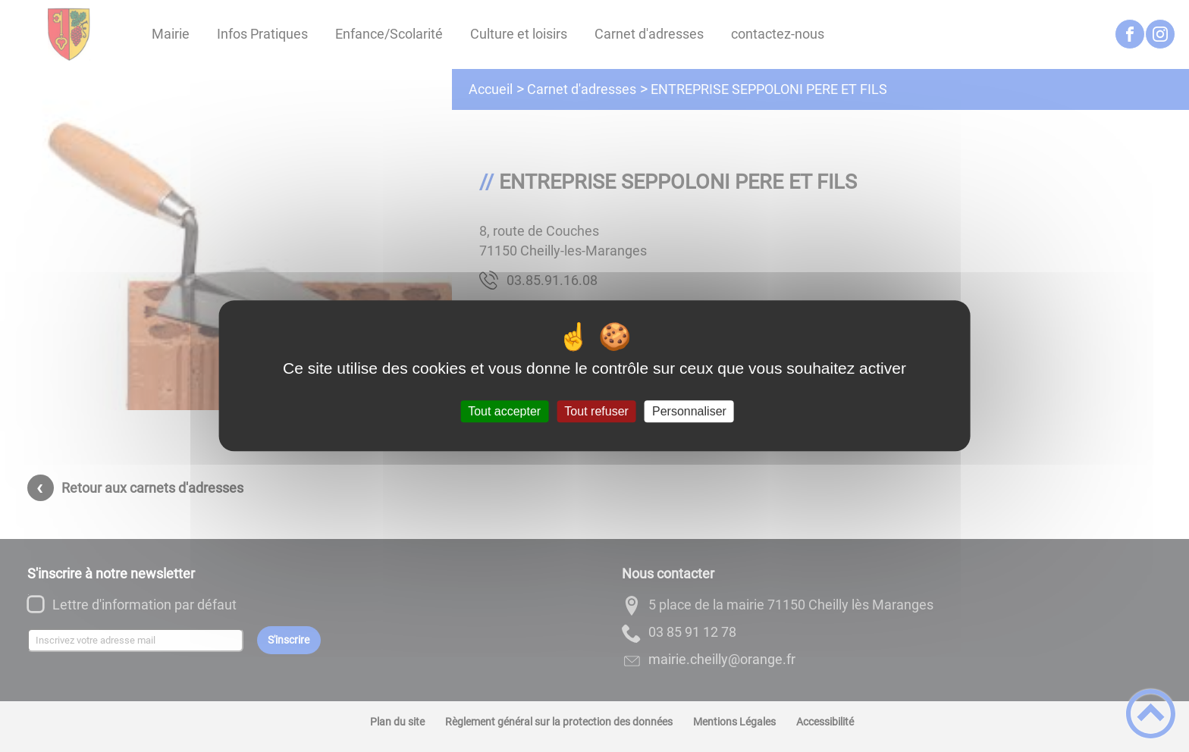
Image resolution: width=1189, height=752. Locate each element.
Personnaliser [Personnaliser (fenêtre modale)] (689, 411)
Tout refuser (596, 411)
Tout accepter (504, 411)
